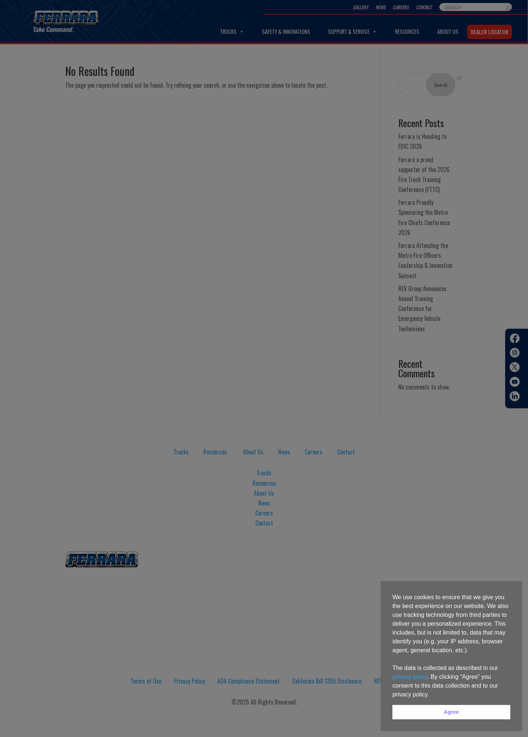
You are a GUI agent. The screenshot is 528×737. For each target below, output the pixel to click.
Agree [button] (451, 712)
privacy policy (409, 677)
